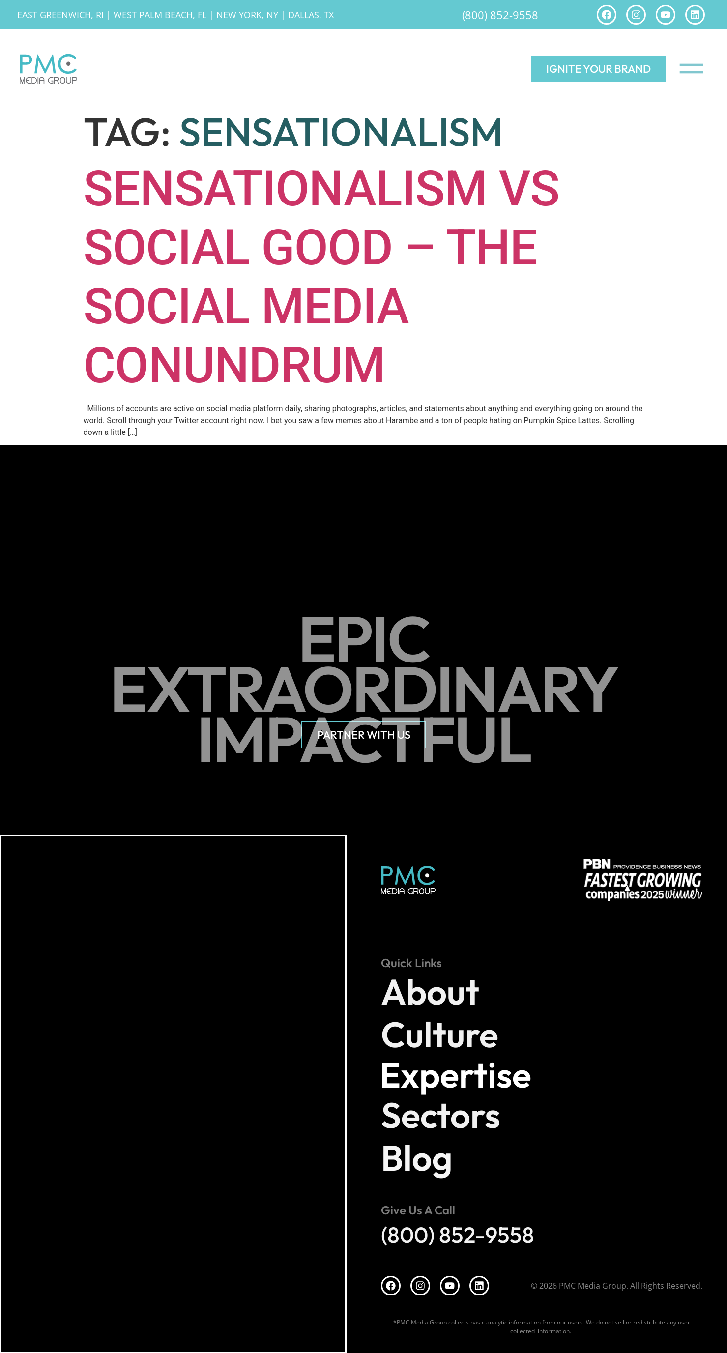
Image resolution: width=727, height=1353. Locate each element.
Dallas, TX (311, 15)
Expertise (457, 1075)
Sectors (440, 1115)
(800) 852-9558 (500, 14)
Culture (439, 1034)
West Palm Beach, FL (160, 15)
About (430, 991)
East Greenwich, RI (60, 15)
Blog (417, 1157)
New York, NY (247, 15)
